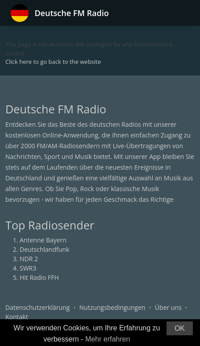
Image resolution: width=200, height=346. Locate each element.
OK (180, 328)
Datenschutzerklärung (37, 307)
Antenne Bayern (43, 240)
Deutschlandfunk (44, 249)
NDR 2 (29, 258)
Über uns (168, 307)
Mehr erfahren (107, 339)
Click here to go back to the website (53, 62)
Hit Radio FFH (39, 277)
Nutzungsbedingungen (112, 307)
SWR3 (28, 268)
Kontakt (16, 317)
